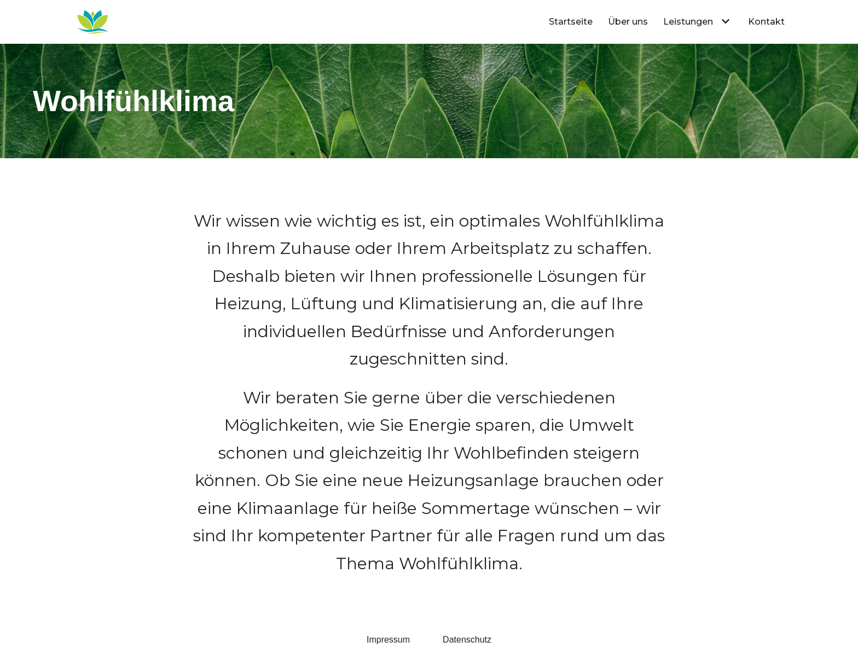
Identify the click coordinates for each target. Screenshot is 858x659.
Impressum (388, 639)
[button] (724, 21)
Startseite (571, 21)
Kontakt (766, 21)
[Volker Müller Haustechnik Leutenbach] (93, 22)
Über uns (628, 21)
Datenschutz (467, 639)
